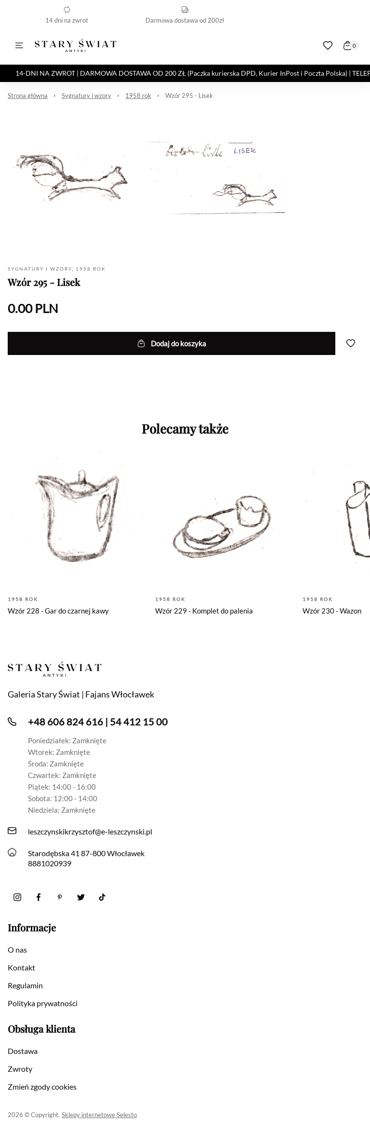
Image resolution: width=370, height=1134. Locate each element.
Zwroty (20, 1068)
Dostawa (23, 1050)
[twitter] (81, 897)
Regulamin (25, 985)
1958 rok (138, 95)
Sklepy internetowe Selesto (99, 1115)
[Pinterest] (59, 897)
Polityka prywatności (43, 1003)
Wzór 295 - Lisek (189, 95)
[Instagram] (17, 897)
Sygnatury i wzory (86, 95)
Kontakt (21, 967)
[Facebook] (38, 897)
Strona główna (28, 95)
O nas (17, 949)
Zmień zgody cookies (42, 1086)
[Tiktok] (102, 897)
